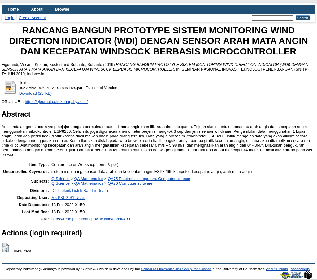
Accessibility (300, 269)
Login (9, 17)
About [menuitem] (37, 9)
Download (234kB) (35, 93)
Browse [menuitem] (62, 9)
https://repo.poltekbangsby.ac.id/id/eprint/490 (90, 219)
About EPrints (277, 269)
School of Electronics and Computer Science (176, 269)
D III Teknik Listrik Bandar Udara (79, 190)
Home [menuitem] (13, 9)
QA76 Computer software (130, 183)
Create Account (32, 17)
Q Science (60, 178)
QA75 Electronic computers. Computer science (149, 178)
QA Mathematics (88, 178)
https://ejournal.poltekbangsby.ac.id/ (56, 101)
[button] (5, 247)
